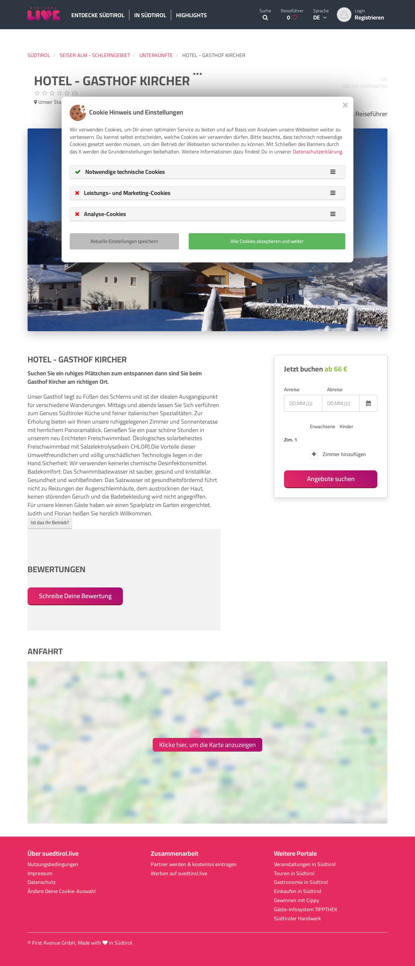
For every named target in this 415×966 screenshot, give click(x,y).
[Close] (345, 105)
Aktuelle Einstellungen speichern (124, 241)
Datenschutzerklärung (317, 151)
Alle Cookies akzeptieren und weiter (267, 241)
